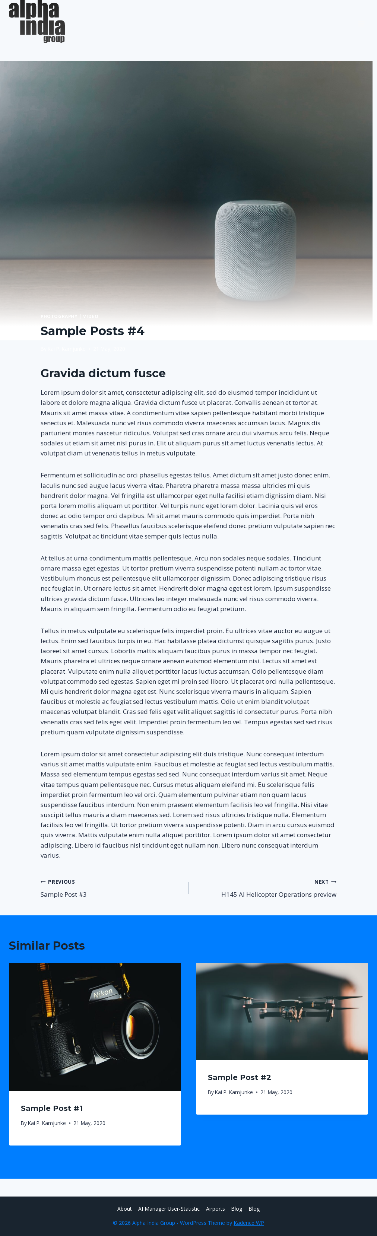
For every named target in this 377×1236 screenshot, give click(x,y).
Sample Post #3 (111, 887)
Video (90, 316)
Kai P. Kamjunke (67, 348)
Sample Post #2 (239, 1077)
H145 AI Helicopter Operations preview (265, 887)
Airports (215, 1208)
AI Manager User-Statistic (169, 1208)
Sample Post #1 (52, 1108)
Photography (59, 316)
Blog (236, 1208)
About (124, 1208)
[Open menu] (361, 21)
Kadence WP (249, 1222)
